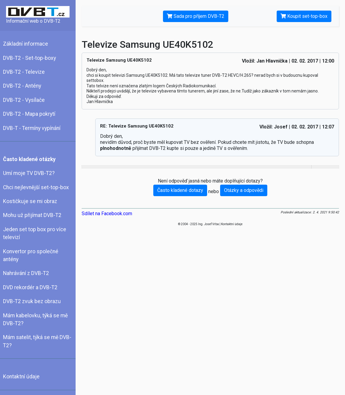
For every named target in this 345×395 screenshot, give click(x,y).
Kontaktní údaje (21, 377)
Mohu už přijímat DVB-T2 (32, 215)
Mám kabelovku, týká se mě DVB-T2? (35, 319)
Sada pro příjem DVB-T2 (195, 16)
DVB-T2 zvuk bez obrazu (32, 301)
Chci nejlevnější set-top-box (36, 187)
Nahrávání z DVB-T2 (26, 273)
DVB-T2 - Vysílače (24, 100)
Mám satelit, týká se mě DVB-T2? (37, 341)
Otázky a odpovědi (243, 190)
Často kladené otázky (29, 159)
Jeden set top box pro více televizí (34, 233)
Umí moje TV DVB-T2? (29, 173)
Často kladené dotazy (180, 190)
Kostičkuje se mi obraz (30, 201)
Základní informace (25, 44)
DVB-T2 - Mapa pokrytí (29, 114)
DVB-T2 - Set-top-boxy (29, 58)
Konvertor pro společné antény (30, 255)
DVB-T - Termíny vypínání (31, 128)
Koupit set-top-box (304, 16)
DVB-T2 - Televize (24, 72)
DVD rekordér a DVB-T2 (30, 287)
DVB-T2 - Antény (22, 86)
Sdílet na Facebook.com (107, 213)
